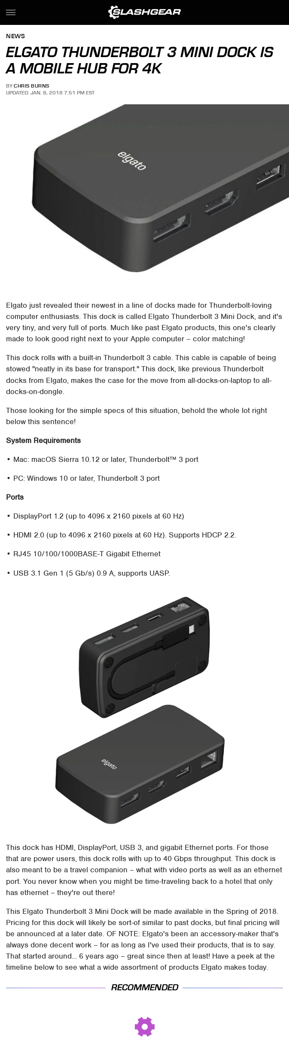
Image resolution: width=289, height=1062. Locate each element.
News (15, 36)
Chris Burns (31, 86)
